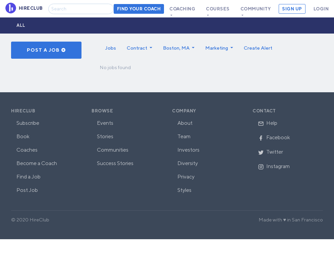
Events (105, 123)
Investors (188, 150)
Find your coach (139, 8)
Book (23, 136)
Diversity (187, 163)
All (20, 25)
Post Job (27, 190)
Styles (184, 190)
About (184, 123)
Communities (112, 150)
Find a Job (28, 176)
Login (321, 8)
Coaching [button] (182, 8)
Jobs (110, 48)
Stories (105, 136)
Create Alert (258, 48)
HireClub (23, 110)
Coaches (27, 150)
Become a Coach (36, 163)
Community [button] (255, 8)
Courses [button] (218, 8)
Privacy (185, 176)
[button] (139, 48)
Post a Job (46, 50)
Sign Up (292, 8)
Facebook (274, 137)
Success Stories (115, 163)
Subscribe (27, 123)
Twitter (270, 152)
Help (267, 123)
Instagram (274, 166)
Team (183, 136)
